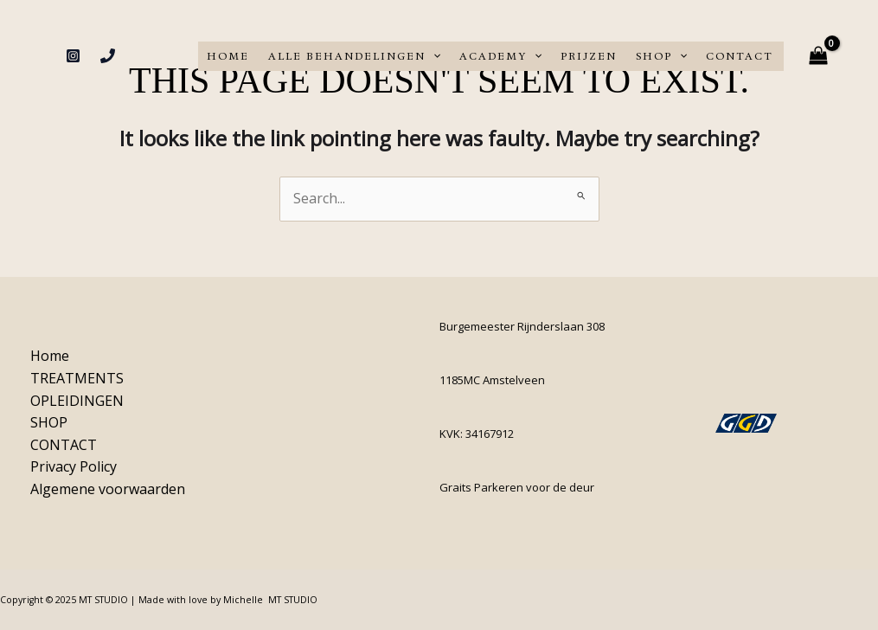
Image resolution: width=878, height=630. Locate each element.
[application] (433, 56)
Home (228, 56)
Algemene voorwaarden (107, 488)
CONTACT (739, 56)
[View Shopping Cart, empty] (818, 56)
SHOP (661, 56)
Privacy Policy (73, 466)
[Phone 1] (107, 55)
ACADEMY (500, 56)
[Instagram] (73, 55)
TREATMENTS (77, 378)
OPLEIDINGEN (77, 400)
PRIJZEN (589, 56)
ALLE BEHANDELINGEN (354, 56)
